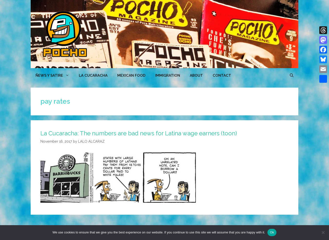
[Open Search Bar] (291, 75)
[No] (322, 232)
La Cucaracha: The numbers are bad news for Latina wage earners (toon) (138, 133)
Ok (272, 232)
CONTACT (222, 75)
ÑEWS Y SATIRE (55, 75)
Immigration (167, 75)
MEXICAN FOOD (131, 75)
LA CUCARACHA (93, 75)
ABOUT (196, 75)
